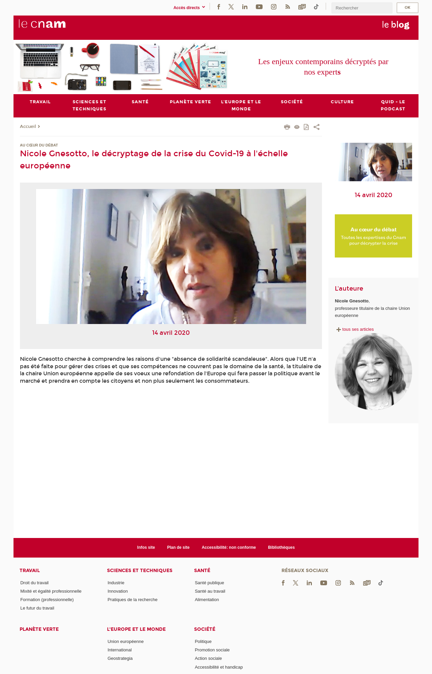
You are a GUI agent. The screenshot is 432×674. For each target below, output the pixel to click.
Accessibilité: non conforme (229, 547)
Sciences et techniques (139, 570)
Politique (203, 641)
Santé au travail (210, 591)
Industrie (116, 582)
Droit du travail (34, 582)
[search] (361, 8)
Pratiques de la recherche (133, 599)
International (120, 649)
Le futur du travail (37, 608)
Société (204, 629)
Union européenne (126, 641)
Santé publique (209, 582)
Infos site (146, 547)
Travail (30, 570)
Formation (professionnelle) (47, 599)
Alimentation (207, 599)
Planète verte (39, 629)
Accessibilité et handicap (219, 667)
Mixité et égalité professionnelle (50, 591)
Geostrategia (120, 658)
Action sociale (208, 658)
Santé (202, 570)
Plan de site (178, 547)
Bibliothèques (281, 547)
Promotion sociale (212, 649)
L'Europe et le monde (136, 629)
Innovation (118, 591)
